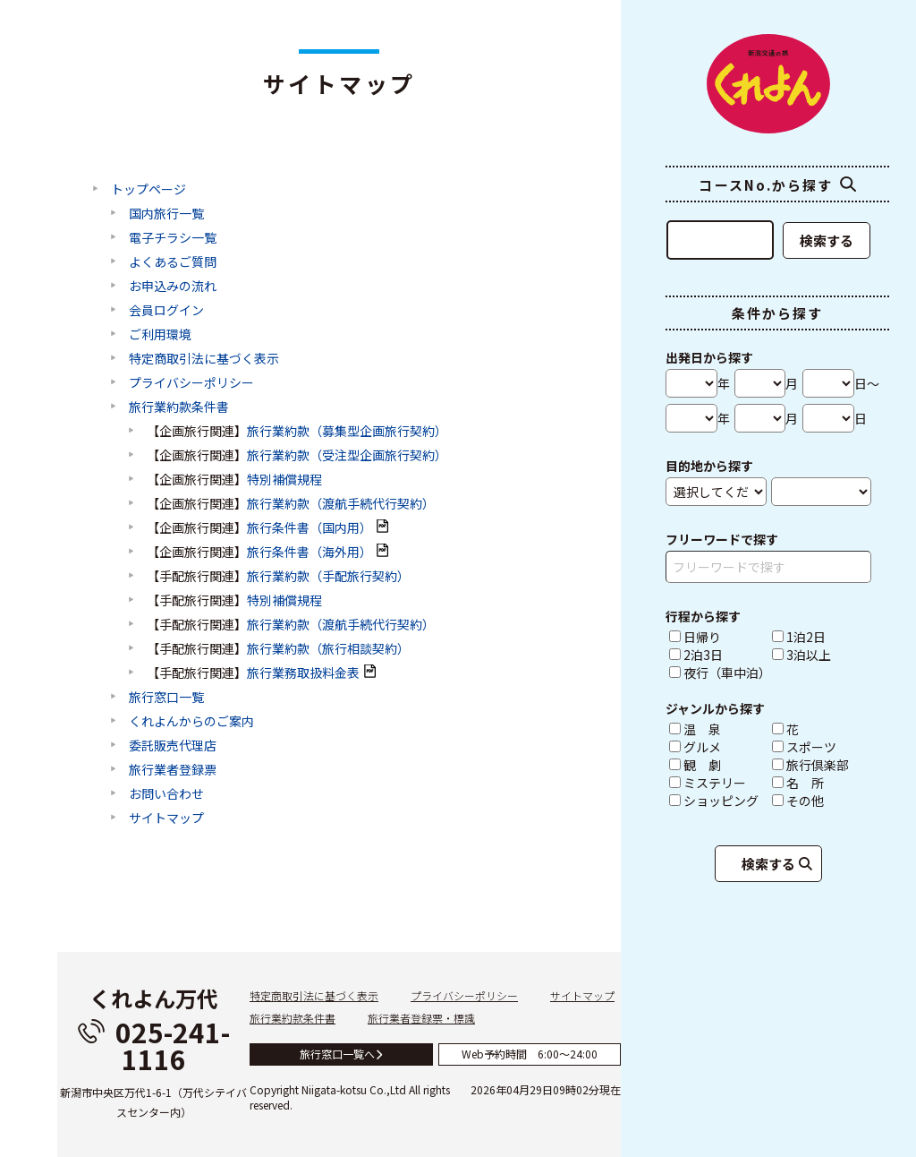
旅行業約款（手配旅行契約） (328, 577)
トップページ (148, 190)
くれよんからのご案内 (191, 722)
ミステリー (718, 783)
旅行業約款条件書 (179, 407)
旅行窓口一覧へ (341, 1053)
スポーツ (821, 747)
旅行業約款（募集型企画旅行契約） (347, 432)
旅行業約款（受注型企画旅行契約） (347, 456)
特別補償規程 (284, 480)
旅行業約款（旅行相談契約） (328, 649)
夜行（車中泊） (718, 672)
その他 (821, 801)
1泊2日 (799, 637)
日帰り (695, 637)
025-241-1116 (154, 1045)
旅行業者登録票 (172, 770)
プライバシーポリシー (191, 383)
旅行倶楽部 (821, 765)
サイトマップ (166, 818)
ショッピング (718, 801)
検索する (826, 240)
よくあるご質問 (172, 262)
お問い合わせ (166, 794)
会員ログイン (166, 311)
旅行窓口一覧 (166, 698)
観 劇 (718, 765)
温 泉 (718, 729)
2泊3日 (696, 655)
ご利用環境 (160, 335)
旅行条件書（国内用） (309, 528)
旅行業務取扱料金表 (303, 673)
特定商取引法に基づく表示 (204, 359)
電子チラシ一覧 (172, 238)
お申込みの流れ (172, 287)
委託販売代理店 (172, 746)
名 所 (821, 783)
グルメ (718, 747)
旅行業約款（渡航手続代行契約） (341, 504)
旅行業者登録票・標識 (421, 1017)
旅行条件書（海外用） (309, 552)
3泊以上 (801, 655)
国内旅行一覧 (166, 214)
